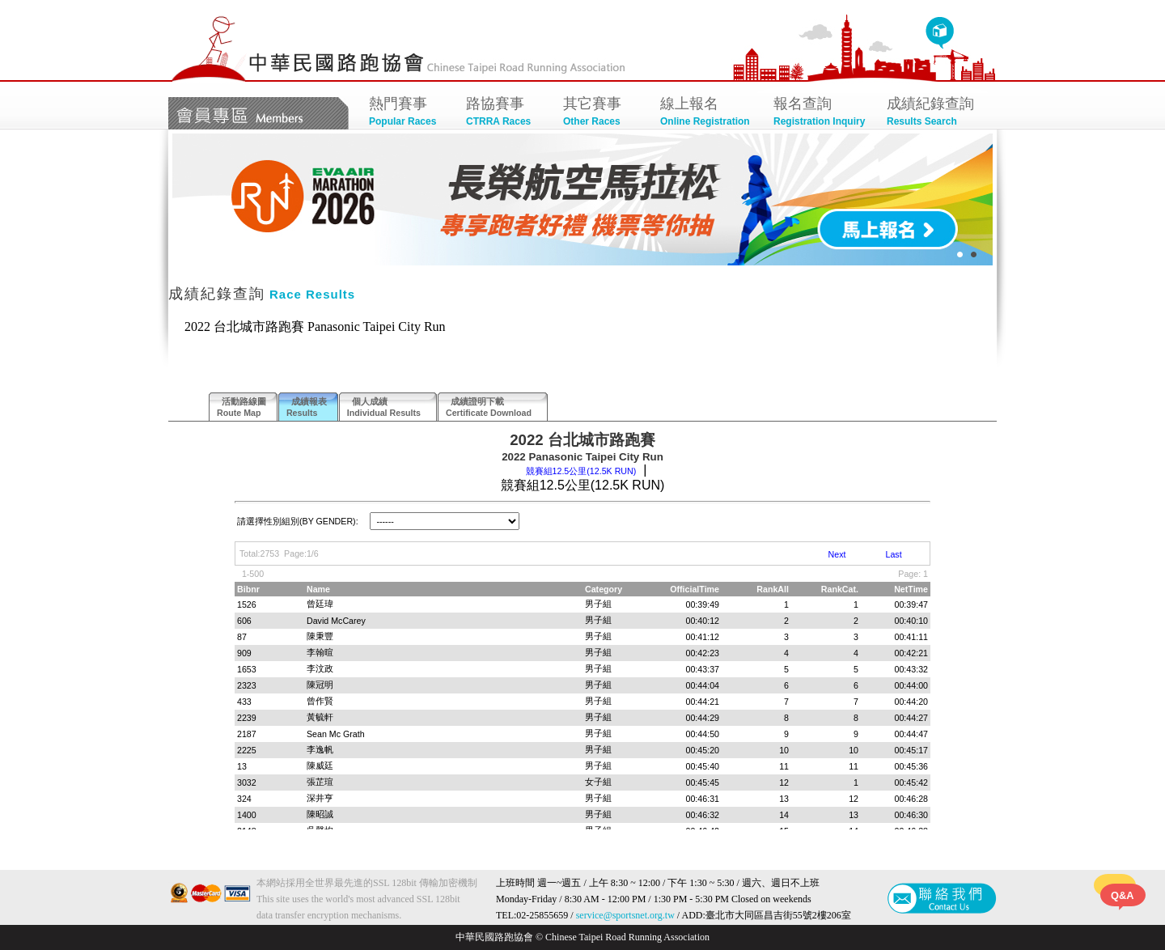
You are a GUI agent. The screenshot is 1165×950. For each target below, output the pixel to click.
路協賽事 (506, 112)
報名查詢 (822, 112)
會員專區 (258, 113)
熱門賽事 (409, 112)
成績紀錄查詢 (935, 112)
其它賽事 (603, 112)
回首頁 (940, 33)
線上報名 (708, 112)
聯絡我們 (942, 898)
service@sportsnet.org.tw (625, 915)
